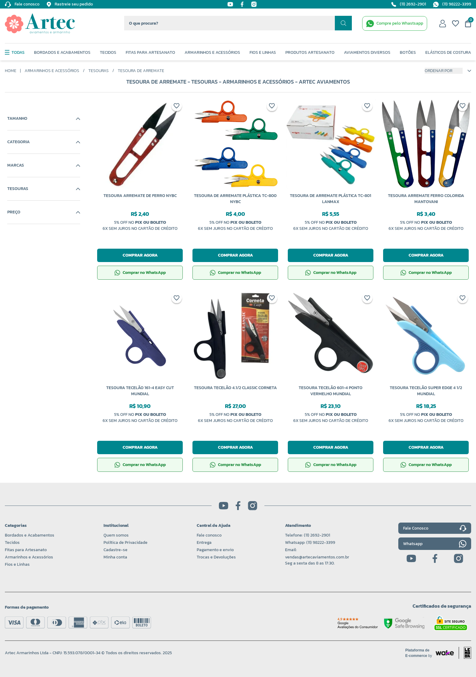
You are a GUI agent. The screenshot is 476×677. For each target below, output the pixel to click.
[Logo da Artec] (40, 23)
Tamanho (43, 119)
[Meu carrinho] (468, 23)
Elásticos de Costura (448, 53)
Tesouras (98, 71)
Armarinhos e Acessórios (212, 53)
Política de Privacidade (126, 542)
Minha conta (115, 557)
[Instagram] (254, 4)
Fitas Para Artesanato (150, 53)
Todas (15, 53)
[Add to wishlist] (177, 107)
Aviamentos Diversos (367, 53)
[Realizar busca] (343, 23)
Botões (408, 53)
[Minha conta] (442, 23)
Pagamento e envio (215, 550)
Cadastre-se (115, 550)
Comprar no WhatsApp (140, 272)
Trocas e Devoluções (216, 557)
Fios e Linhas (263, 53)
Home (10, 71)
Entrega (204, 542)
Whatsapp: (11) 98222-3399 (310, 542)
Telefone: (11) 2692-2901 (307, 535)
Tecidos (108, 53)
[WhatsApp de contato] (394, 23)
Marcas (43, 165)
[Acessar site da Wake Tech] (420, 653)
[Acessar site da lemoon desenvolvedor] (465, 653)
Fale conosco (209, 535)
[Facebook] (242, 4)
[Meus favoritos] (455, 23)
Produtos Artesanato (310, 53)
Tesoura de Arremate (141, 71)
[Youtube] (230, 4)
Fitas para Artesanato (26, 550)
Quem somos (116, 535)
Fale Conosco (434, 528)
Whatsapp (434, 543)
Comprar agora (140, 255)
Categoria (43, 142)
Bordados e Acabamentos (62, 53)
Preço (43, 212)
